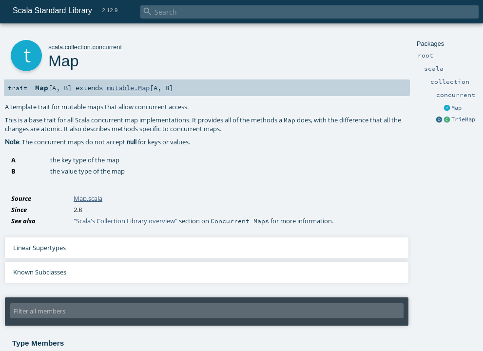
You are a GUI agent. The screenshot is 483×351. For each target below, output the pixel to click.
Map (456, 107)
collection (78, 47)
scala (55, 47)
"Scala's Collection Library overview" (125, 220)
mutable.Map (128, 87)
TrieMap (463, 119)
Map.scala (88, 198)
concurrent (107, 47)
